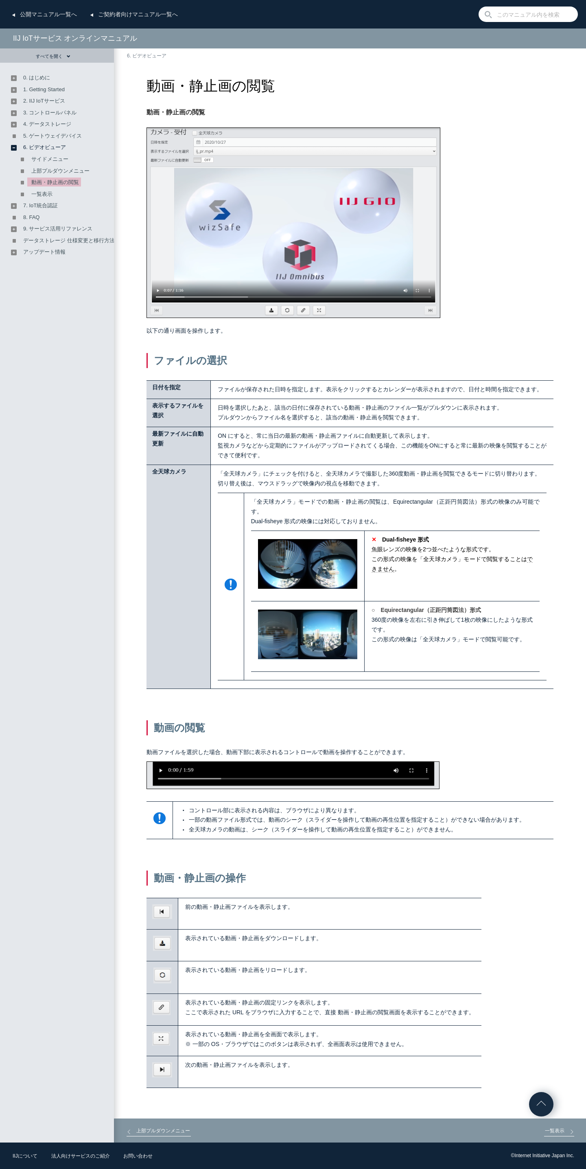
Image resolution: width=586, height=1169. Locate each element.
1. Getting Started (44, 89)
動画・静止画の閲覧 (55, 182)
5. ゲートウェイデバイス (52, 136)
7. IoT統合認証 (40, 205)
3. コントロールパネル (50, 113)
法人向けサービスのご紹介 (80, 1156)
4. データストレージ (47, 124)
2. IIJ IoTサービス (44, 101)
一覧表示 (41, 194)
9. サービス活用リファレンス (57, 229)
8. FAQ (31, 217)
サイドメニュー (49, 159)
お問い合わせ (138, 1156)
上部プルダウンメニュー (60, 171)
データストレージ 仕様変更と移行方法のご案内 (79, 240)
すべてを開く (53, 56)
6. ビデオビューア (146, 56)
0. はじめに (36, 78)
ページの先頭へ (541, 1104)
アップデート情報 (44, 252)
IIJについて (25, 1156)
